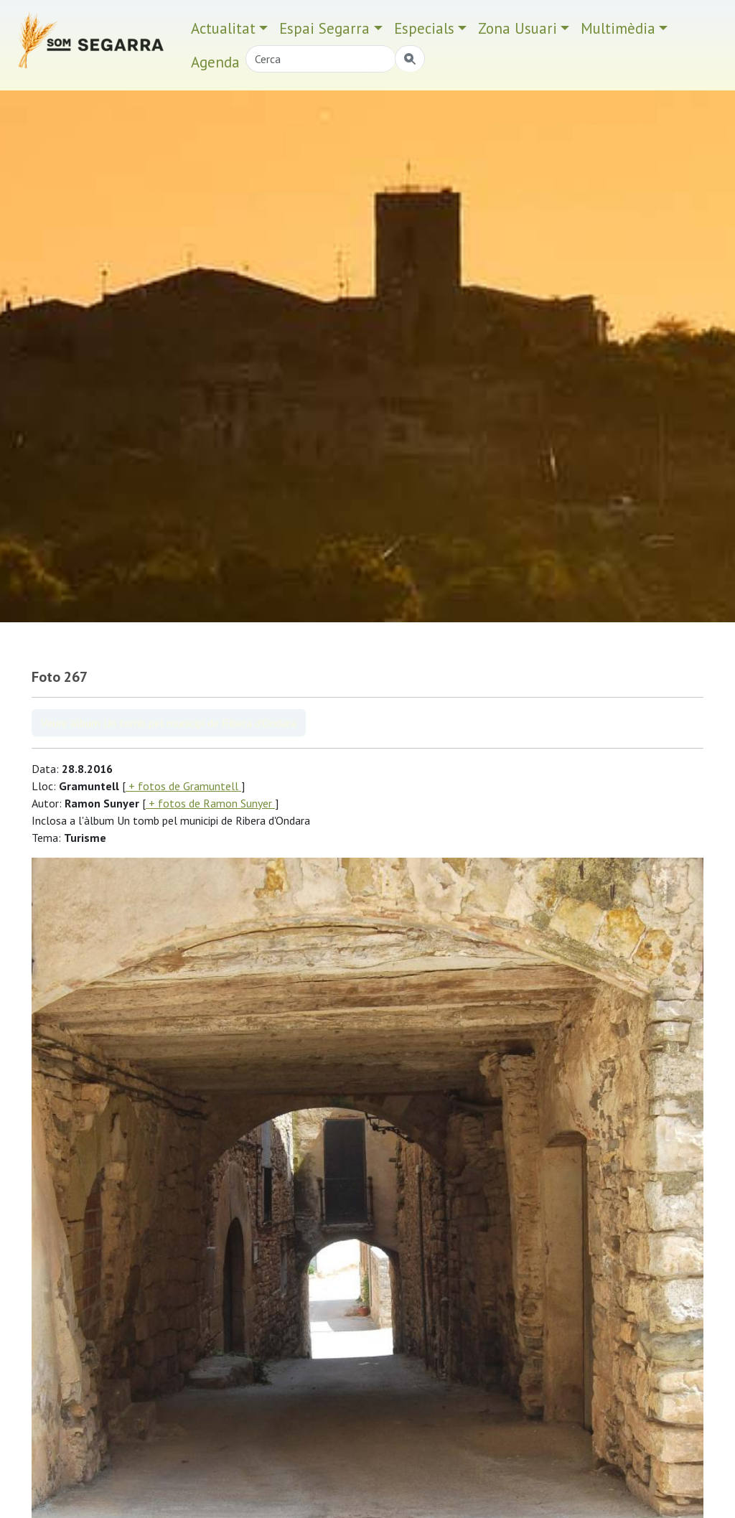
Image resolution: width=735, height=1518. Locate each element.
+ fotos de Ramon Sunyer (210, 803)
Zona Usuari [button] (517, 28)
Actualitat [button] (223, 28)
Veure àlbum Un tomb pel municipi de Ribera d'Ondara (168, 723)
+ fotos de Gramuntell (183, 786)
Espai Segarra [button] (324, 28)
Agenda (215, 62)
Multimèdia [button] (618, 28)
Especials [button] (424, 28)
